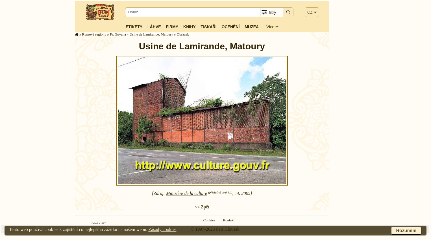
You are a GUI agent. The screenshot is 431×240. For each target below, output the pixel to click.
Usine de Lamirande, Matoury (151, 34)
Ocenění (231, 27)
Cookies (209, 220)
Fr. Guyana (118, 34)
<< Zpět (202, 206)
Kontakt (228, 220)
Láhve (154, 27)
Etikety (134, 27)
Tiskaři (209, 27)
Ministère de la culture (186, 193)
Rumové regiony (94, 34)
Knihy (189, 27)
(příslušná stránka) (220, 192)
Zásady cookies (162, 229)
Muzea (252, 27)
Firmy (172, 27)
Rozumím (406, 230)
